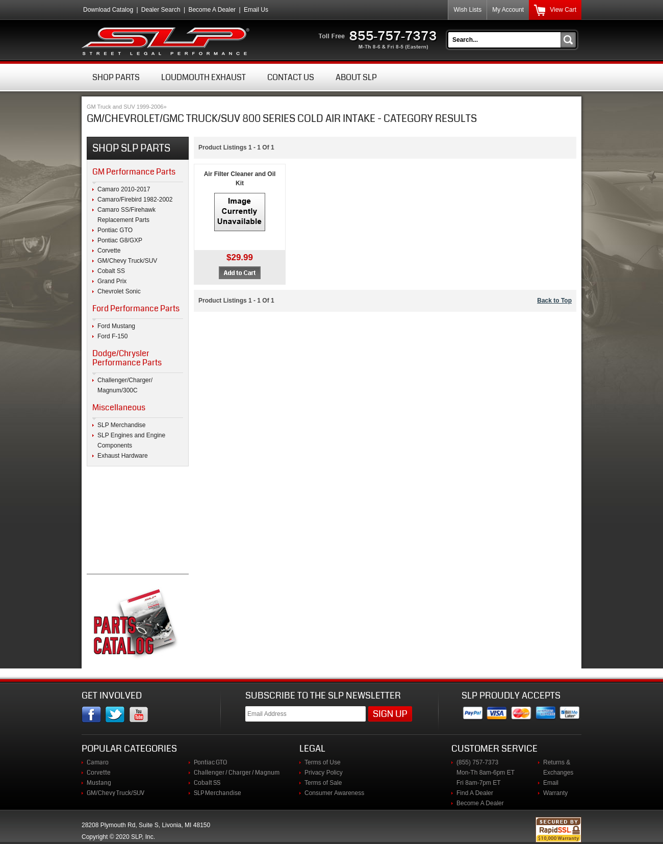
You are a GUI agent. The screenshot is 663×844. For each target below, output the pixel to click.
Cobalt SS (111, 271)
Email (550, 782)
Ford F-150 (112, 336)
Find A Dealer (474, 793)
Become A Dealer (212, 9)
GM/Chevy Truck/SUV (127, 260)
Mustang (99, 783)
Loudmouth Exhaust (203, 77)
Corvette (108, 250)
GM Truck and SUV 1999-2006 (125, 107)
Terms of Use (322, 762)
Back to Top (554, 300)
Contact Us (290, 77)
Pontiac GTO (115, 230)
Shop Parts (116, 77)
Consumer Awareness (334, 793)
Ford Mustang (116, 326)
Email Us (256, 9)
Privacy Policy (323, 772)
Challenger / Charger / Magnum (236, 772)
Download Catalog (108, 9)
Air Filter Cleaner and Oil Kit (240, 178)
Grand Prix (111, 281)
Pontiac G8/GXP (119, 240)
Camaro (98, 762)
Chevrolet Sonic (119, 291)
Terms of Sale (323, 782)
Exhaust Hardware (122, 455)
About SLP (356, 77)
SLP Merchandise (121, 425)
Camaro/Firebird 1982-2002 (134, 199)
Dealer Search (161, 9)
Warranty (555, 793)
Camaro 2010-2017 (123, 189)
